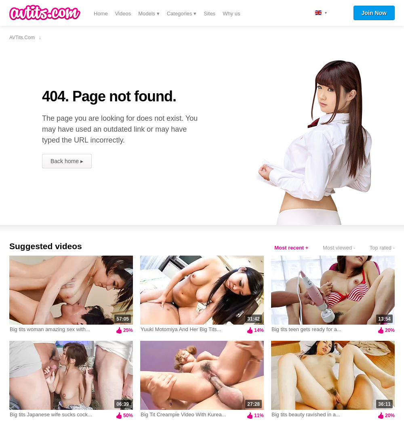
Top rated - (382, 248)
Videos (123, 13)
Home (101, 13)
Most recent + (291, 248)
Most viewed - (339, 248)
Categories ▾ (181, 13)
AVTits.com (44, 12)
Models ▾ (149, 13)
